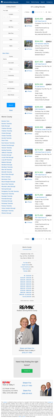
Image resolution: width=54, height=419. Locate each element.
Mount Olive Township (8, 184)
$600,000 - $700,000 (25, 288)
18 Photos (29, 156)
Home (27, 2)
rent (24, 416)
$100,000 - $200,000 (25, 277)
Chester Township (6, 135)
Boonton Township (7, 123)
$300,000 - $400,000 (25, 282)
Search (43, 2)
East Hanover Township (8, 143)
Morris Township (6, 177)
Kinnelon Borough (6, 155)
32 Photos (29, 49)
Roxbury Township (7, 206)
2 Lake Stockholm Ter (41, 197)
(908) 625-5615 (27, 393)
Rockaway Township (7, 203)
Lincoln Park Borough (7, 157)
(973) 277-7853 (27, 352)
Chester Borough (6, 133)
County (11, 56)
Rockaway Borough (7, 201)
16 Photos (29, 26)
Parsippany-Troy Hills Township (10, 191)
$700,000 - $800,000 (25, 290)
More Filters (6, 53)
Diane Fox (27, 391)
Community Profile (27, 249)
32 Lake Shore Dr (40, 86)
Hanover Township (7, 147)
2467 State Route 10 (40, 21)
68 (46, 12)
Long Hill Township (7, 160)
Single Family (25, 264)
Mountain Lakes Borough (8, 186)
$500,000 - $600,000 (25, 286)
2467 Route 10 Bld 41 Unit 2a (43, 129)
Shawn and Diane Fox (27, 348)
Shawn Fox (27, 383)
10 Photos (29, 179)
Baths (11, 45)
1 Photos (29, 91)
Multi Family (26, 269)
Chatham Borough (7, 128)
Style (11, 20)
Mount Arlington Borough (8, 181)
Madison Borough (6, 162)
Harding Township (6, 150)
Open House (11, 94)
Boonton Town (5, 121)
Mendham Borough (7, 164)
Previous (27, 12)
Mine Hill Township (7, 169)
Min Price (11, 27)
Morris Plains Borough (8, 174)
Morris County (35, 2)
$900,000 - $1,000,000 (25, 294)
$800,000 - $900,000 (25, 292)
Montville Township (7, 172)
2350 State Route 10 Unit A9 (43, 152)
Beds (11, 39)
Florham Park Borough (8, 145)
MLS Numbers (10, 88)
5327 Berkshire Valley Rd (42, 43)
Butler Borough (6, 126)
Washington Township (7, 210)
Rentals (25, 271)
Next (49, 12)
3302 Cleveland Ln (40, 109)
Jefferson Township (7, 152)
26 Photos (29, 71)
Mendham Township (7, 167)
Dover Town (5, 140)
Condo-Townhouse (25, 267)
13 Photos (29, 133)
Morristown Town (6, 179)
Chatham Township (7, 131)
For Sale (25, 262)
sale (20, 416)
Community (11, 75)
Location (11, 14)
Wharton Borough (6, 213)
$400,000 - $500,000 (25, 284)
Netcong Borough (6, 189)
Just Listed (11, 62)
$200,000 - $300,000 (25, 280)
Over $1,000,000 (26, 296)
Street (10, 69)
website (5, 402)
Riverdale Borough (7, 198)
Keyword (11, 82)
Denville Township (6, 138)
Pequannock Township (8, 193)
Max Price (10, 33)
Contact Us (49, 2)
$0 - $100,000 (27, 275)
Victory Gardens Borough (8, 208)
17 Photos (29, 222)
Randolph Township (7, 196)
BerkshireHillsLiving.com (11, 2)
